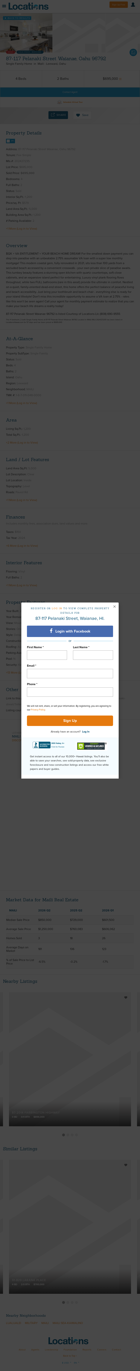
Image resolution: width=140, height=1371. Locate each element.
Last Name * (81, 647)
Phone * (32, 684)
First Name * (35, 647)
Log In (85, 731)
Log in (57, 608)
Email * (31, 666)
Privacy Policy (38, 709)
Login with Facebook (70, 631)
